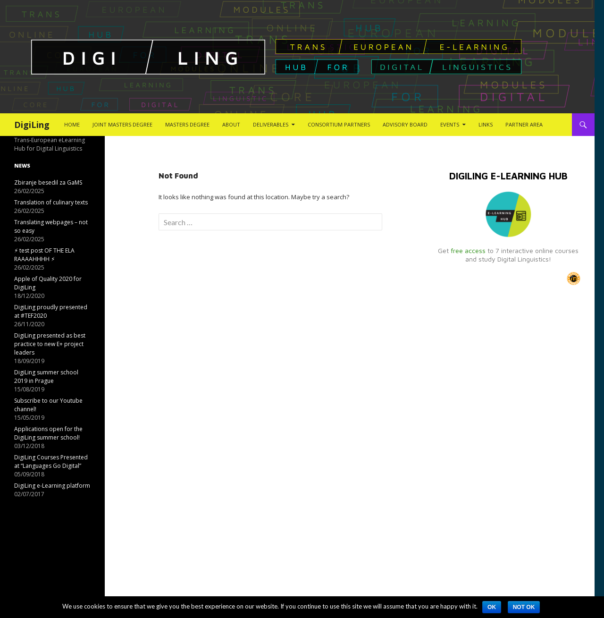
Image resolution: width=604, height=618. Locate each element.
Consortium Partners (339, 124)
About (231, 124)
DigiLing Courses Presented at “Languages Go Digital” (51, 461)
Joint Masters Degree (122, 124)
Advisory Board (405, 124)
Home (72, 124)
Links (485, 124)
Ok (491, 607)
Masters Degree (187, 124)
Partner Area (524, 124)
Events (449, 124)
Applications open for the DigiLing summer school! (48, 433)
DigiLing (32, 124)
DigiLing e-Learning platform (52, 486)
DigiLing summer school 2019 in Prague (46, 376)
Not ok (524, 607)
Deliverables (270, 124)
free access (468, 250)
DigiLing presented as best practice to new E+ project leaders (49, 343)
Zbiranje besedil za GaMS (48, 182)
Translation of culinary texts (51, 202)
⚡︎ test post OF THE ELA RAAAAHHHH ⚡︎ (44, 254)
